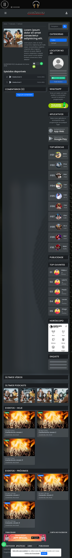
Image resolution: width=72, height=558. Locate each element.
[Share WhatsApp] (41, 63)
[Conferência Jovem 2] (52, 424)
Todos (53, 40)
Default (53, 43)
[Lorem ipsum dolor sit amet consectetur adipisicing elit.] (11, 395)
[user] (66, 12)
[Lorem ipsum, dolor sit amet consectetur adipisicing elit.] (27, 395)
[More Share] (33, 66)
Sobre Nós (7, 549)
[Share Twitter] (37, 63)
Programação (8, 552)
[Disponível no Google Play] (58, 138)
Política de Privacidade (32, 553)
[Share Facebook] (33, 63)
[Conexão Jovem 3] (19, 514)
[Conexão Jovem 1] (19, 487)
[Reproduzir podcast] (10, 77)
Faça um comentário (25, 95)
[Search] (65, 26)
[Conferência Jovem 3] (19, 452)
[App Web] (58, 130)
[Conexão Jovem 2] (52, 487)
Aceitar (44, 553)
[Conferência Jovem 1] (19, 424)
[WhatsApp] (3, 544)
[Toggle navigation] (5, 12)
